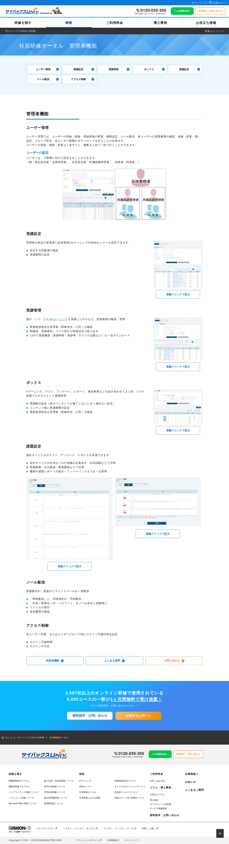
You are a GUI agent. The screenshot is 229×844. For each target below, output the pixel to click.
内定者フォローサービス (126, 792)
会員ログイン (218, 2)
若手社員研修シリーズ (54, 786)
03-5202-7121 (141, 14)
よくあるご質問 (194, 789)
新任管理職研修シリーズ (55, 798)
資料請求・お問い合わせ (89, 715)
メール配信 (48, 79)
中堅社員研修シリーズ (54, 792)
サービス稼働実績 (158, 808)
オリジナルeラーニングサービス (129, 786)
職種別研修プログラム (19, 786)
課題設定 (189, 69)
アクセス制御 (82, 79)
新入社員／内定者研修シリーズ (59, 781)
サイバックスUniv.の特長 (31, 737)
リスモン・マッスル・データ (119, 828)
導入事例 (160, 23)
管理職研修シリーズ (53, 803)
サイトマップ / (200, 2)
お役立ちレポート (138, 715)
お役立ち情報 (206, 23)
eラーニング (60, 319)
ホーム (7, 737)
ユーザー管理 (47, 69)
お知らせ (190, 782)
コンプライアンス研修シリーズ (23, 792)
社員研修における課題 (89, 798)
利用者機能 (55, 660)
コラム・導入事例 (160, 787)
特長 (68, 23)
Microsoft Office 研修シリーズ (23, 803)
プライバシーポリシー (87, 840)
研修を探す (22, 23)
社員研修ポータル (59, 737)
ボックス (154, 69)
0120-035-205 (153, 10)
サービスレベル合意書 (160, 804)
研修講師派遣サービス (125, 781)
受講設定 (83, 69)
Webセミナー (85, 786)
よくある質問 (114, 660)
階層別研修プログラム (19, 781)
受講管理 (119, 69)
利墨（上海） (149, 828)
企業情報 (190, 774)
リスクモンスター (45, 828)
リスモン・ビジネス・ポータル (79, 828)
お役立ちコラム (157, 794)
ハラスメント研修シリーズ (21, 798)
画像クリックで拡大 (178, 294)
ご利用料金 (114, 23)
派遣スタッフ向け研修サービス (129, 798)
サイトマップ (132, 840)
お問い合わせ (174, 660)
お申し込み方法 (157, 781)
